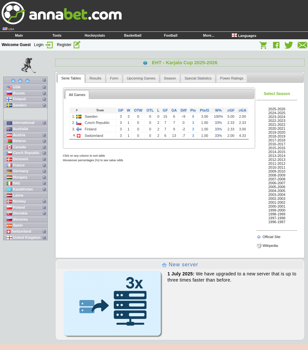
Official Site (271, 237)
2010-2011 (277, 167)
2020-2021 (277, 128)
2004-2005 (277, 191)
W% (218, 110)
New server (180, 264)
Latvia (15, 195)
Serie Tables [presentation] (71, 78)
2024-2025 (277, 113)
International (20, 123)
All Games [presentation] (77, 95)
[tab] (71, 78)
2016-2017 (277, 144)
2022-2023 (277, 121)
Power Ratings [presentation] (231, 78)
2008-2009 (277, 175)
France (16, 165)
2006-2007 (277, 183)
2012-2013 (277, 160)
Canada (16, 147)
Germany (18, 171)
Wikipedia (270, 245)
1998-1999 (277, 214)
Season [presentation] (170, 78)
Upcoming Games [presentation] (141, 78)
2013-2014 (277, 156)
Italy (13, 183)
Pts (193, 110)
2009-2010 (277, 171)
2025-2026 (277, 109)
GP (121, 110)
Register (69, 44)
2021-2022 (277, 125)
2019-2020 (277, 132)
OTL (150, 110)
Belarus (16, 141)
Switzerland (19, 231)
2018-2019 (277, 136)
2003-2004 (277, 195)
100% (218, 116)
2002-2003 (277, 198)
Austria (16, 135)
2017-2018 (277, 140)
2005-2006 (277, 187)
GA (174, 110)
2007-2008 (277, 179)
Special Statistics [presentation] (197, 78)
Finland (16, 99)
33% (218, 123)
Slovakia (17, 213)
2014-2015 (277, 152)
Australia (17, 129)
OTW (138, 110)
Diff (183, 110)
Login (44, 44)
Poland (16, 207)
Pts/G (204, 110)
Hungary (17, 177)
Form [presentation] (114, 78)
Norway (16, 201)
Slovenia (17, 219)
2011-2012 (277, 163)
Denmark (17, 159)
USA (13, 87)
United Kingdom (24, 237)
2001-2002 (277, 202)
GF (165, 110)
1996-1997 (277, 222)
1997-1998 (277, 218)
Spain (15, 225)
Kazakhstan (20, 189)
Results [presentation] (95, 78)
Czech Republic (23, 153)
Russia (16, 93)
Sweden (17, 105)
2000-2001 (277, 206)
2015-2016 (277, 148)
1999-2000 (277, 210)
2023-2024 (277, 117)
